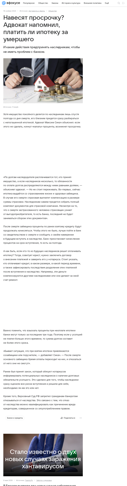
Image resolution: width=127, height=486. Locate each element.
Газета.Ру (29, 480)
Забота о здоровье (44, 480)
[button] (43, 81)
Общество (52, 11)
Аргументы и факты (37, 11)
